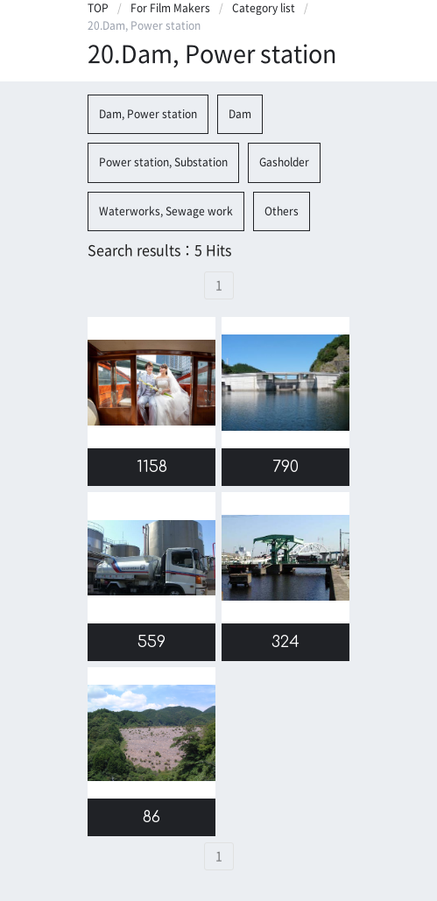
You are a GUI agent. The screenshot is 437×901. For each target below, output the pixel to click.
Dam (240, 114)
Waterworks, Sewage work (166, 211)
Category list (263, 8)
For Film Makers (170, 8)
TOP (98, 8)
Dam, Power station (148, 114)
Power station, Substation (163, 162)
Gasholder (284, 162)
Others (281, 211)
